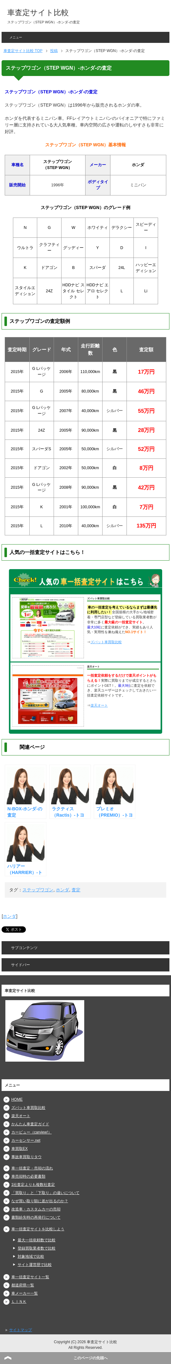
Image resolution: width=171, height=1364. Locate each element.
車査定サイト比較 (38, 12)
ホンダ (62, 889)
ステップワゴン (37, 889)
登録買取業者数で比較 (37, 1248)
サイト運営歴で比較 (35, 1264)
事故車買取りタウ (26, 1157)
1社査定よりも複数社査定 (33, 1184)
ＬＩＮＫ (19, 1301)
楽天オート (99, 705)
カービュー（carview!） (31, 1132)
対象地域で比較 (31, 1256)
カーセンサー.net (25, 1140)
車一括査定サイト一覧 (30, 1277)
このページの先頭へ (91, 1358)
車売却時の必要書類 (28, 1176)
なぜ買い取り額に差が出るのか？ (39, 1201)
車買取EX (19, 1148)
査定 (76, 889)
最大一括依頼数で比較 (37, 1240)
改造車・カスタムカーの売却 (36, 1209)
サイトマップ (20, 1330)
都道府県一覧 (22, 1285)
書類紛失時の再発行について (36, 1217)
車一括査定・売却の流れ (32, 1168)
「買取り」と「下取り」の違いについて (45, 1193)
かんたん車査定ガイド (30, 1124)
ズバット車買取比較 (106, 642)
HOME (17, 1099)
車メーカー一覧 (24, 1293)
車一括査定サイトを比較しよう (37, 1229)
